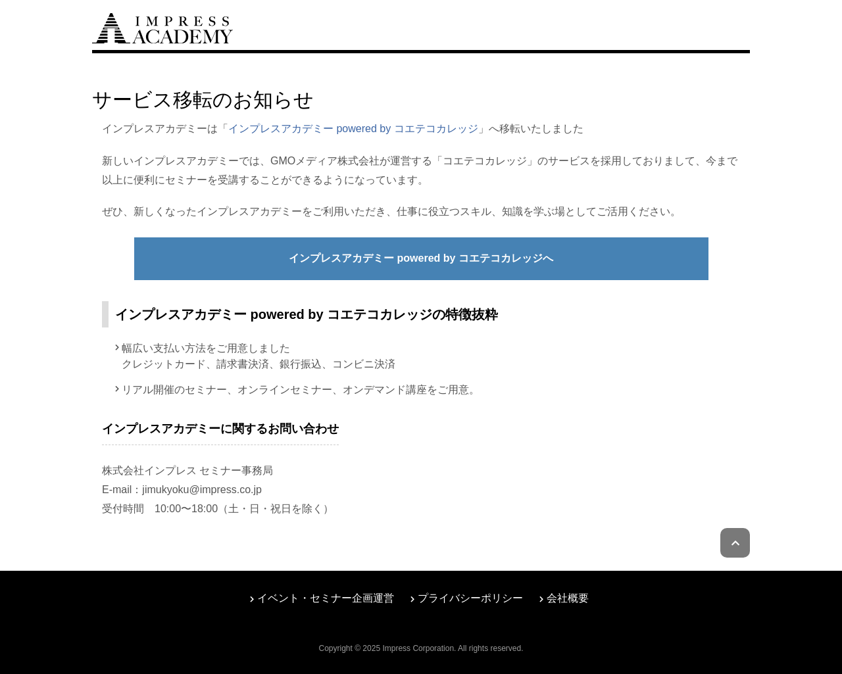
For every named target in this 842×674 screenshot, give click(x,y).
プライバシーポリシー (470, 598)
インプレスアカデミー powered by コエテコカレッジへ (421, 258)
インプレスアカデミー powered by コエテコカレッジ (353, 128)
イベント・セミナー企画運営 (325, 598)
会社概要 (568, 598)
